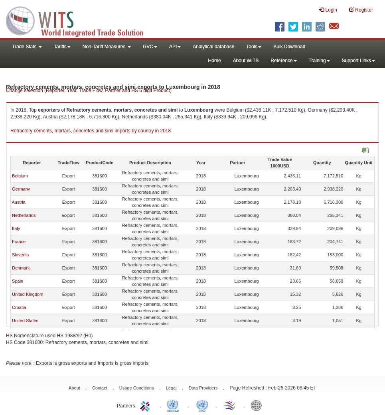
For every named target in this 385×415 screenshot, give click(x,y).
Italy (16, 228)
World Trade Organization (230, 405)
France (19, 241)
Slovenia (20, 254)
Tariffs (62, 46)
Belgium (20, 175)
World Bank (258, 405)
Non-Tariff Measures (107, 46)
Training (319, 60)
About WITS (246, 60)
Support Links (358, 60)
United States (25, 320)
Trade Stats (27, 46)
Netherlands (24, 215)
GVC (150, 46)
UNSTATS (202, 405)
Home (214, 60)
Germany (21, 189)
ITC (146, 405)
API (175, 46)
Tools (253, 46)
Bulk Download (289, 46)
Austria (18, 202)
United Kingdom (27, 294)
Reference (283, 60)
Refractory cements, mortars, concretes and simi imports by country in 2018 (90, 131)
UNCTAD (174, 405)
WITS (80, 20)
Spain (17, 281)
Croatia (19, 307)
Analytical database (213, 46)
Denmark (21, 268)
